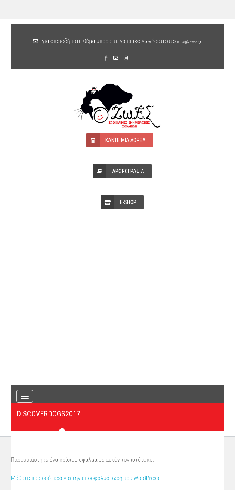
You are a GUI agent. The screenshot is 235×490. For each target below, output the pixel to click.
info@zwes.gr (189, 41)
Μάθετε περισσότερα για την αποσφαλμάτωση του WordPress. (86, 478)
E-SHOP (118, 202)
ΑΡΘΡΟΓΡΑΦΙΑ (119, 171)
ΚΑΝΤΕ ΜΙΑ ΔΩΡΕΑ (116, 140)
